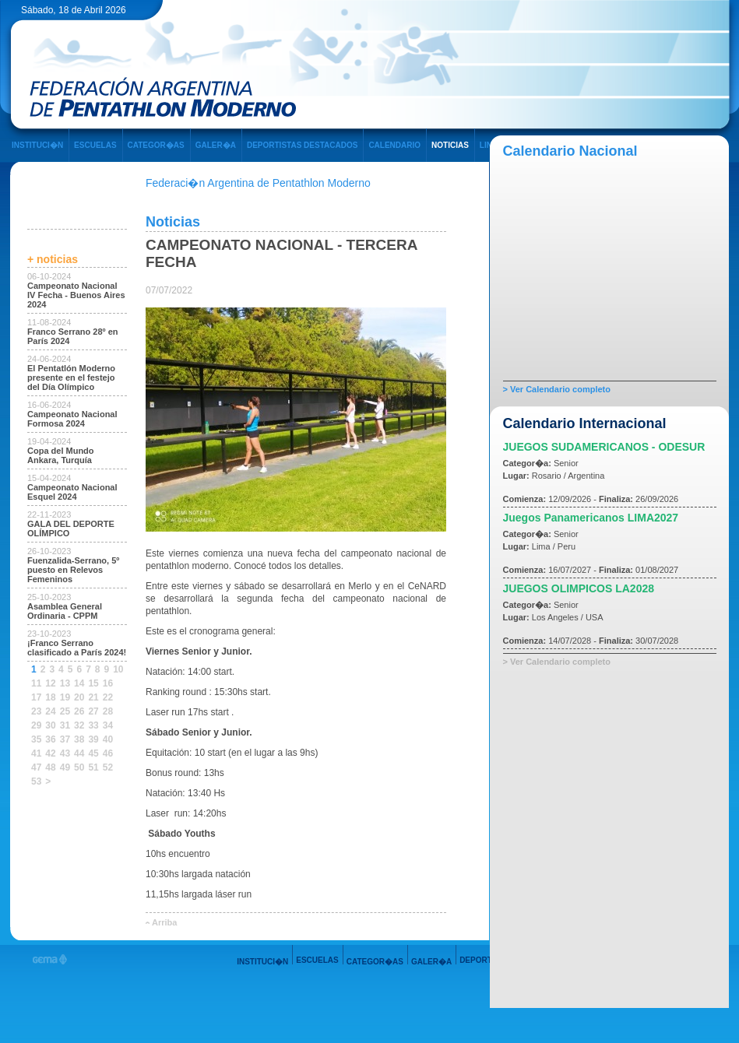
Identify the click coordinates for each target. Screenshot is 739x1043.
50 (79, 767)
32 (79, 725)
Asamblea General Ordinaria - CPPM (64, 611)
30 (50, 725)
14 (79, 683)
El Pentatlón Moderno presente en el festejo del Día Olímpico (71, 377)
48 (50, 767)
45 (93, 753)
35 (36, 739)
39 (93, 739)
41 (36, 753)
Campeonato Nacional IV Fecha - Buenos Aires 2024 (76, 295)
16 (108, 683)
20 (79, 697)
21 (93, 697)
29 (36, 725)
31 (65, 725)
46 (108, 753)
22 (108, 697)
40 (108, 739)
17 (36, 697)
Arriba (164, 922)
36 (50, 739)
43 (65, 753)
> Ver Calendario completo (557, 389)
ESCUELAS (95, 145)
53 (36, 781)
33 (93, 725)
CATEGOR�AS (156, 145)
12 (50, 683)
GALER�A (215, 145)
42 (50, 753)
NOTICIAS (450, 145)
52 (108, 767)
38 (79, 739)
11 (36, 683)
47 (36, 767)
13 (65, 683)
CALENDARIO (394, 145)
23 (36, 711)
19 (65, 697)
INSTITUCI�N (37, 145)
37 (65, 739)
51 (93, 767)
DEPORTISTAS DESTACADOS (302, 145)
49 (65, 767)
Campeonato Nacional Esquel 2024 (72, 492)
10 (118, 669)
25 (65, 711)
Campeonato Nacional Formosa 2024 (72, 418)
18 (50, 697)
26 (79, 711)
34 (108, 725)
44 (79, 753)
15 (93, 683)
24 (50, 711)
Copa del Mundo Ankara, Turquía (60, 455)
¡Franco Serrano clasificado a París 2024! (76, 647)
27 (93, 711)
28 (108, 711)
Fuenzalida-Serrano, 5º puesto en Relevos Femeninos (73, 570)
